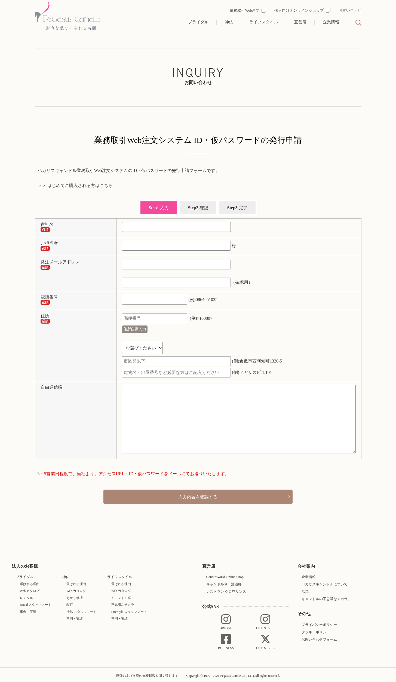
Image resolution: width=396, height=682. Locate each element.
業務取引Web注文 (248, 10)
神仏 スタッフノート (81, 610)
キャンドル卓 (121, 596)
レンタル (26, 596)
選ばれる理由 (29, 582)
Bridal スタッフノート (36, 603)
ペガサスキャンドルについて (325, 582)
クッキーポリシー (316, 630)
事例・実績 (28, 610)
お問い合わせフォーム (319, 637)
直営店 (300, 22)
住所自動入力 (134, 329)
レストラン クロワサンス (226, 590)
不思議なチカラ (122, 603)
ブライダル (198, 22)
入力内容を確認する (198, 495)
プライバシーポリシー (319, 622)
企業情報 (331, 22)
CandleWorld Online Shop (225, 575)
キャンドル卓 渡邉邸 (224, 582)
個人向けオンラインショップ (302, 10)
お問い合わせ (350, 10)
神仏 (229, 22)
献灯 (69, 603)
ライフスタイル (263, 22)
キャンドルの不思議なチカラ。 (326, 597)
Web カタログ (30, 589)
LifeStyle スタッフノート (129, 610)
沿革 (305, 590)
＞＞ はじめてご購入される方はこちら (75, 185)
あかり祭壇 (74, 596)
